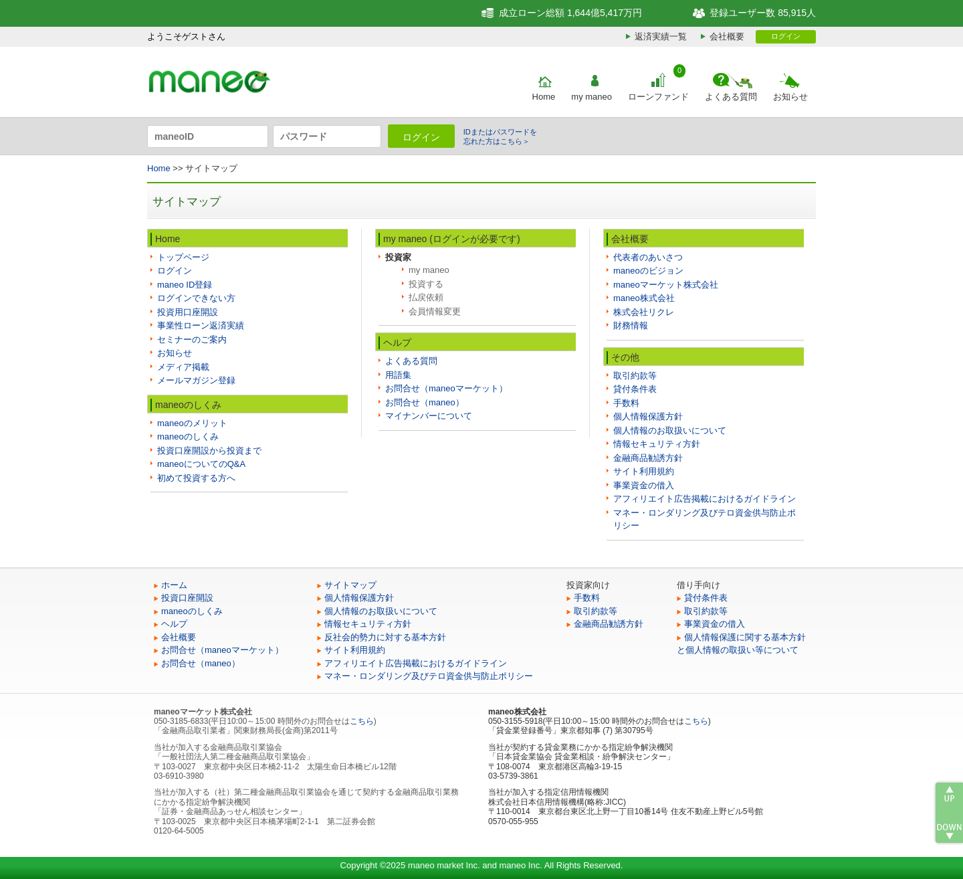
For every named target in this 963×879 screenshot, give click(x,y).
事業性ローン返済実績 (200, 325)
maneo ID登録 (184, 285)
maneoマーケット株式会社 (665, 285)
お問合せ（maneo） (424, 402)
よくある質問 (731, 97)
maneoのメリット (192, 423)
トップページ (183, 257)
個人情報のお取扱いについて (669, 430)
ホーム (174, 585)
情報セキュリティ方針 (656, 444)
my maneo (591, 97)
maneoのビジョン (648, 271)
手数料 (626, 403)
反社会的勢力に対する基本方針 (385, 637)
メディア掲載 (183, 367)
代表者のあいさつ (648, 257)
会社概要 (727, 36)
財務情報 (630, 325)
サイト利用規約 (643, 471)
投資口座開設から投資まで (209, 451)
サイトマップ (350, 585)
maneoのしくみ (188, 436)
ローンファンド (658, 97)
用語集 (398, 375)
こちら (362, 721)
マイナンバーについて (428, 416)
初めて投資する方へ (196, 478)
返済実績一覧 (661, 36)
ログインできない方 (196, 298)
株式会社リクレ (643, 312)
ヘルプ (174, 624)
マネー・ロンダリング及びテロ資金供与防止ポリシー (428, 676)
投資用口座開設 (187, 312)
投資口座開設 (187, 598)
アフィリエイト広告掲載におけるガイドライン (704, 499)
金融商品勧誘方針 (648, 458)
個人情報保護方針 (648, 416)
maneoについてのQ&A (201, 464)
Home (544, 97)
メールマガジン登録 (196, 380)
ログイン (785, 36)
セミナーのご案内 (192, 339)
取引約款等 (635, 376)
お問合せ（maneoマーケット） (446, 388)
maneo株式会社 (644, 298)
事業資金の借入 (643, 485)
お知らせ (790, 97)
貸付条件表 (635, 389)
